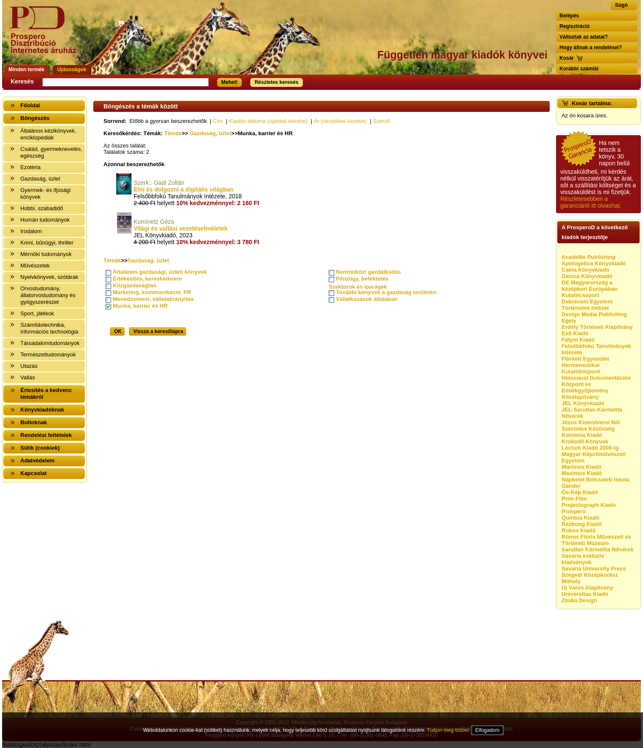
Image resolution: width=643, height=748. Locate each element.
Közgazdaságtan (135, 285)
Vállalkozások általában (366, 299)
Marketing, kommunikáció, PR (152, 292)
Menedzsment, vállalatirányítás (153, 299)
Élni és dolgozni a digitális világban (184, 189)
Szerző (381, 121)
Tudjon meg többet (448, 730)
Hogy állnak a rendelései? (590, 47)
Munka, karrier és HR (140, 306)
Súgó (621, 5)
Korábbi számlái (578, 69)
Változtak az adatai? (583, 37)
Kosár (566, 58)
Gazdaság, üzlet (210, 133)
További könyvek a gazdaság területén (386, 292)
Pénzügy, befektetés (362, 278)
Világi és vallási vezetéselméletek (181, 228)
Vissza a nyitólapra (45, 35)
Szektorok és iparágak (358, 287)
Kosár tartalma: (592, 103)
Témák (173, 133)
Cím (218, 121)
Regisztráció (574, 26)
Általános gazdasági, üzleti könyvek (160, 272)
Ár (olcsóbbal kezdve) (340, 121)
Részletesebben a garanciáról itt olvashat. (590, 202)
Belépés (569, 16)
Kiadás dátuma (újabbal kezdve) (268, 121)
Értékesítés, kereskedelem (147, 278)
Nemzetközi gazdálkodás (368, 272)
